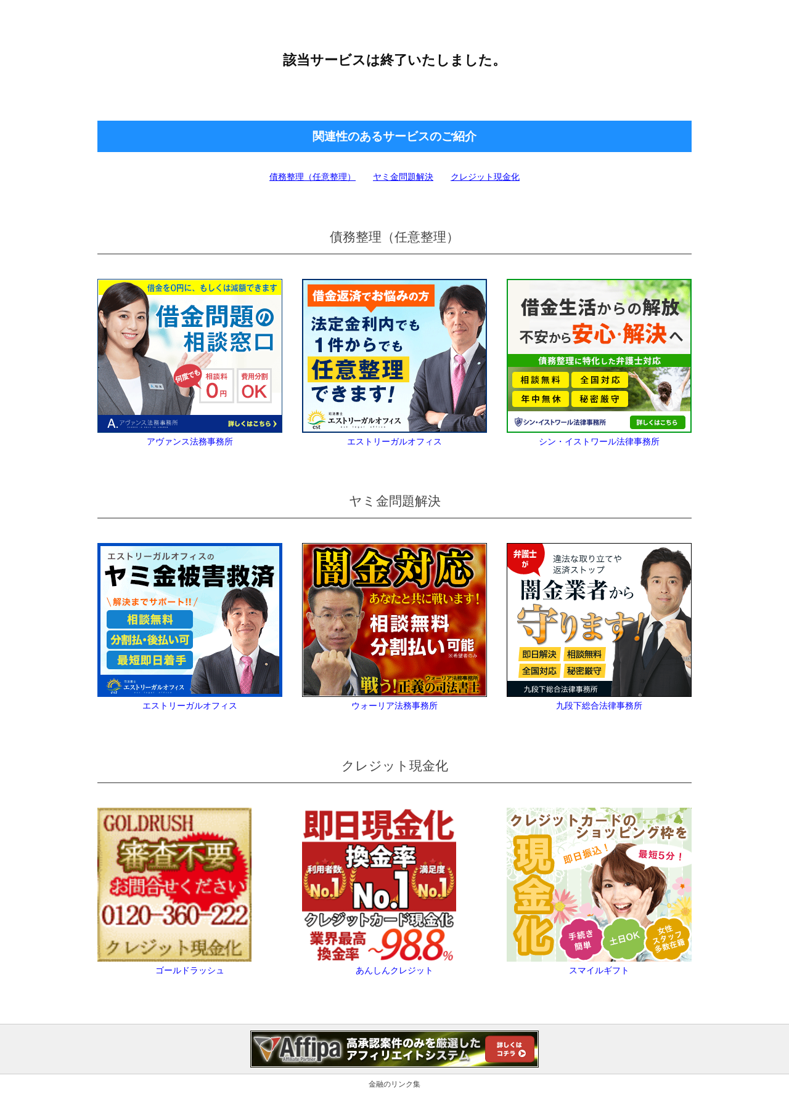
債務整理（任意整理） (312, 177)
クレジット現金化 (485, 177)
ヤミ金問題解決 (403, 177)
